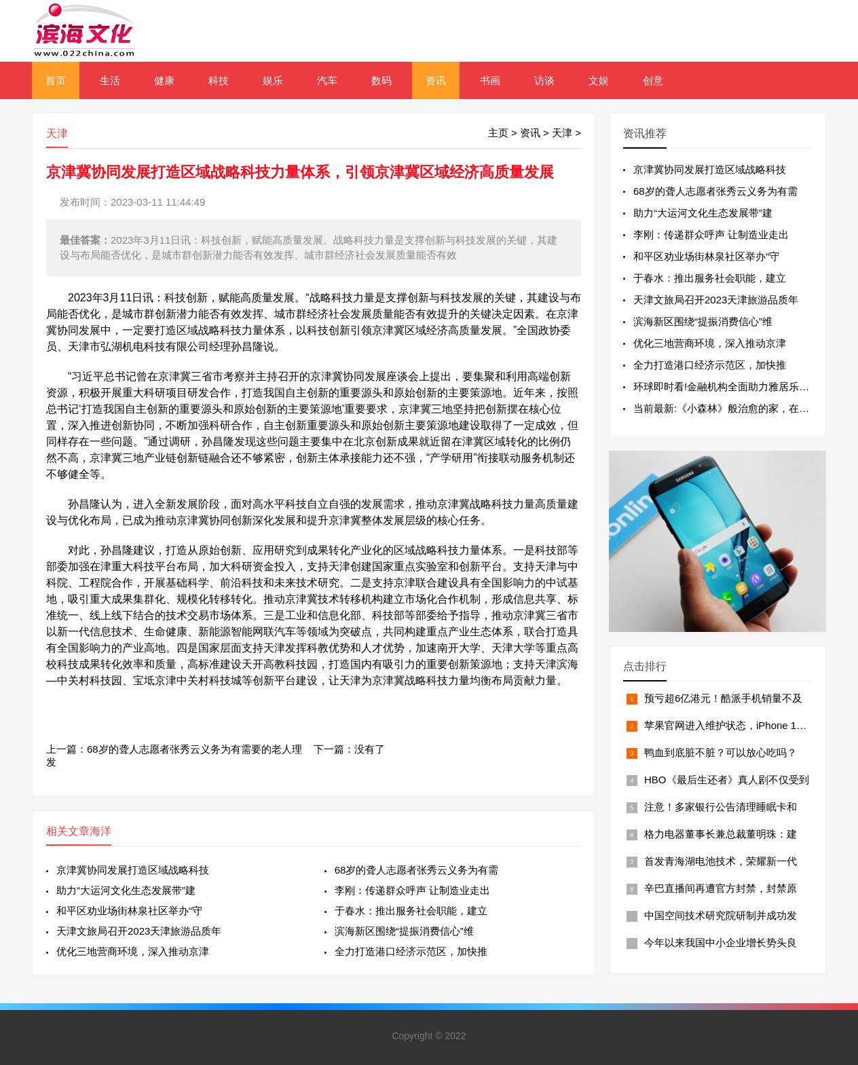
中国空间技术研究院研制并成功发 (720, 915)
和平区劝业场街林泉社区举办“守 (129, 910)
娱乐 (273, 80)
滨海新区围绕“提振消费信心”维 (404, 931)
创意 (653, 80)
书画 (490, 80)
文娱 (599, 80)
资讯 (436, 80)
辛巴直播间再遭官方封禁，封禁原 (720, 888)
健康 (164, 80)
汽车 (327, 80)
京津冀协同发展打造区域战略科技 (132, 870)
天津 (562, 132)
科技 (218, 80)
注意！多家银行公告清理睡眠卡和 (720, 806)
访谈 (544, 80)
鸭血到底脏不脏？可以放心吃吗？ (720, 752)
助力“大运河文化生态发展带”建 (125, 890)
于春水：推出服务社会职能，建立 (411, 910)
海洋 (100, 831)
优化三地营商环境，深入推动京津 (132, 951)
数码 (381, 80)
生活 (110, 80)
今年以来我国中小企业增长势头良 (720, 942)
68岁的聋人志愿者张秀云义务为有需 (417, 870)
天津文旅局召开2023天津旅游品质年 (138, 931)
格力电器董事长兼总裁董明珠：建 (720, 834)
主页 (498, 132)
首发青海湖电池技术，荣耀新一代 (720, 861)
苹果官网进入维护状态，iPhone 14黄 (728, 725)
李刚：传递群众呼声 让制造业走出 (412, 890)
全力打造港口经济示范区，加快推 (411, 951)
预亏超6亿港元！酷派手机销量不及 (723, 698)
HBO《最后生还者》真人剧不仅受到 (726, 779)
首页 (55, 80)
